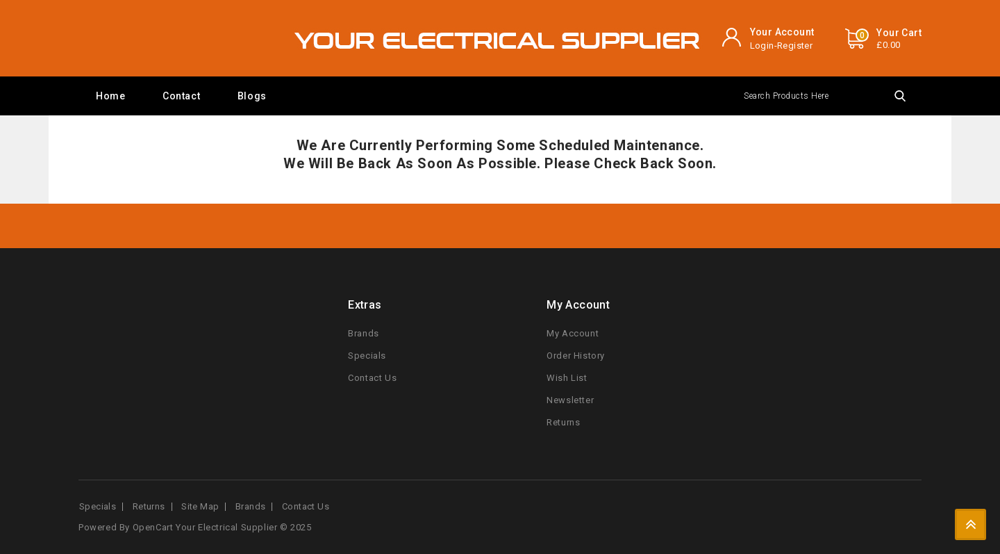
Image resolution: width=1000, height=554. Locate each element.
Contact (181, 95)
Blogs (252, 95)
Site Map (200, 506)
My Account (573, 333)
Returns (563, 422)
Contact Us (372, 378)
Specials (367, 355)
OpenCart (153, 527)
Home (110, 95)
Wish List (567, 378)
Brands (363, 333)
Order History (576, 355)
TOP (970, 524)
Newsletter (570, 400)
